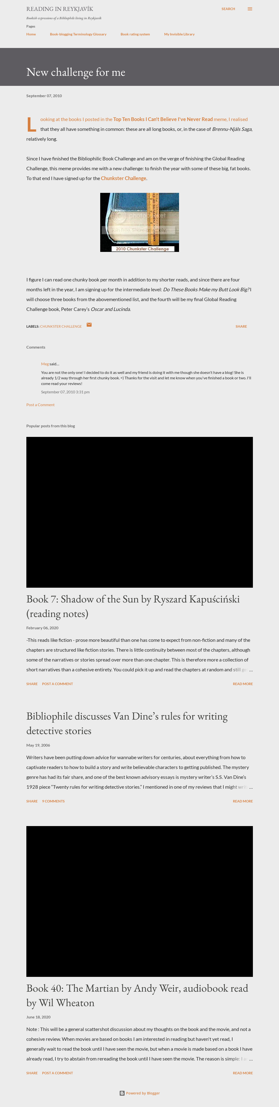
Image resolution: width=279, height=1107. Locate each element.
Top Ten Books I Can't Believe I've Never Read (163, 119)
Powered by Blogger (139, 1093)
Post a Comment (40, 404)
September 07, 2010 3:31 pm (65, 391)
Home (31, 34)
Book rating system (135, 34)
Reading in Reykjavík (59, 9)
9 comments (53, 801)
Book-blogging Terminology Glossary (78, 34)
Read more (243, 684)
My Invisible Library (179, 34)
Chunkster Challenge (123, 178)
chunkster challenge (61, 326)
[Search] (228, 9)
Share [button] (241, 326)
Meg (45, 363)
